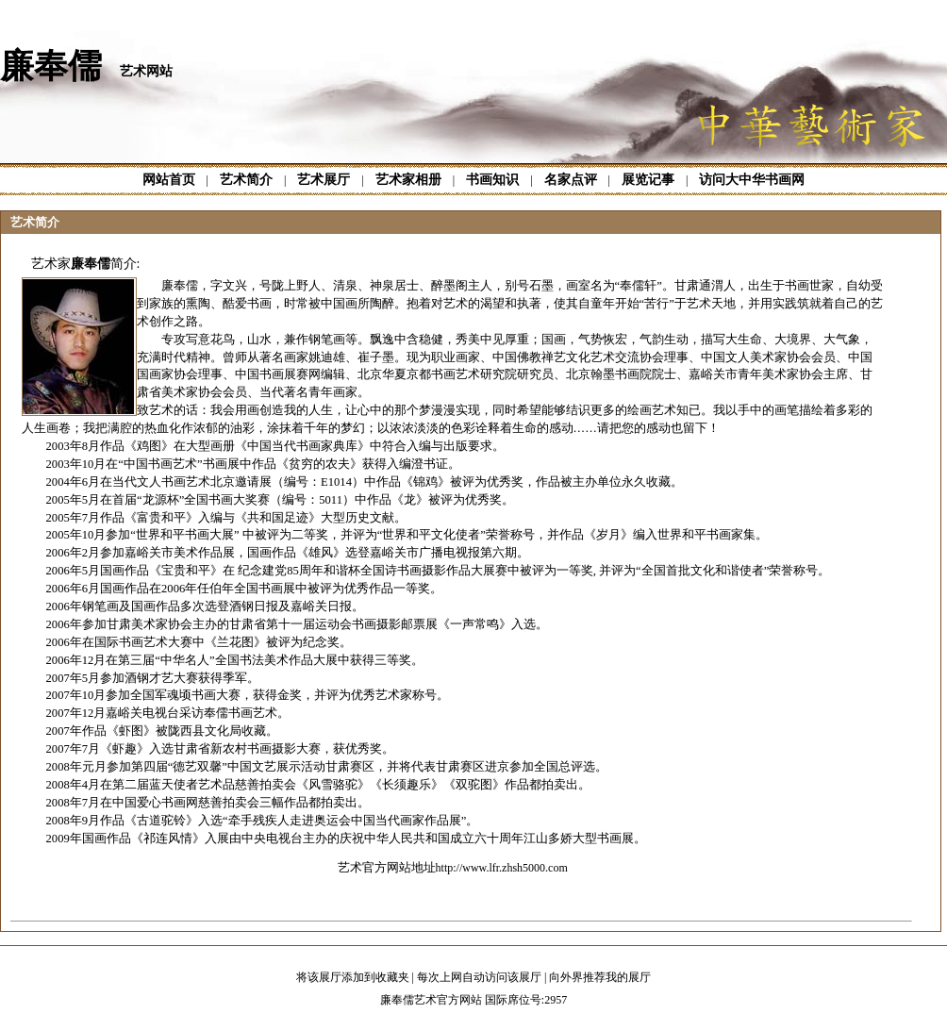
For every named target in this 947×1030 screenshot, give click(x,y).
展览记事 (648, 180)
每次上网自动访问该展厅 (479, 977)
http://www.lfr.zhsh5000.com (502, 867)
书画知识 (492, 180)
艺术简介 (246, 180)
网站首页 (168, 180)
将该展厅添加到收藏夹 (352, 977)
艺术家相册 (408, 180)
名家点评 (570, 180)
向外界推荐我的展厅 (600, 977)
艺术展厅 (323, 180)
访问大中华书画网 (752, 180)
